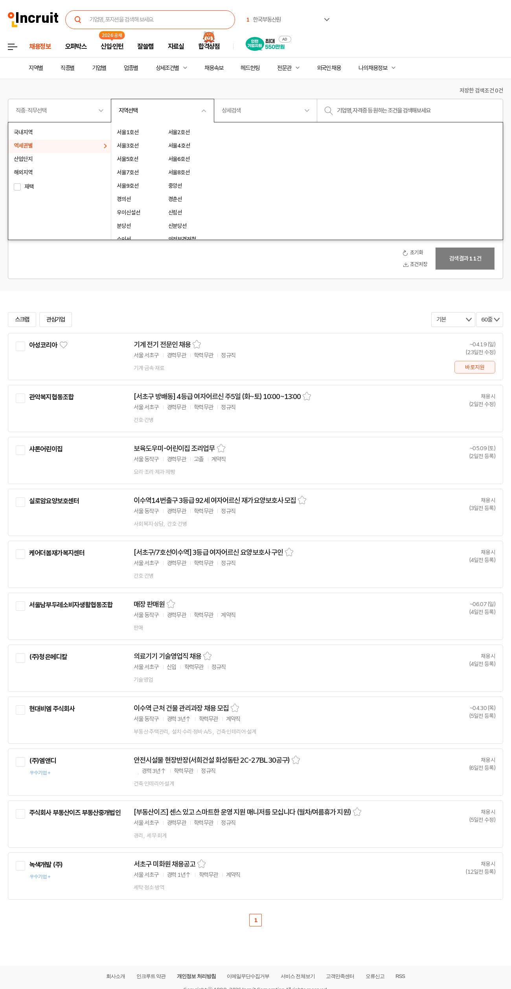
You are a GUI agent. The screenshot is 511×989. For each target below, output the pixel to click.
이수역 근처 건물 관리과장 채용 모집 (181, 708)
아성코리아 (43, 345)
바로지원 (474, 367)
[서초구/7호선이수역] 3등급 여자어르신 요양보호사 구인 (208, 552)
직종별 (68, 68)
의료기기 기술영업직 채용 (167, 656)
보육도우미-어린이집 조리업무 (174, 448)
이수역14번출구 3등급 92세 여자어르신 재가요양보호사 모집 (215, 500)
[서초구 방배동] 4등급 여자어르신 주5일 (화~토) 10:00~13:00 (217, 396)
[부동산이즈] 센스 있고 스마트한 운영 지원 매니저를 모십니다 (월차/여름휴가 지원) (242, 812)
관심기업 (55, 320)
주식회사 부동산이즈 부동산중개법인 (75, 812)
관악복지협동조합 (51, 397)
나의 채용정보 (372, 68)
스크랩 (22, 320)
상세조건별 (167, 68)
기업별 (99, 68)
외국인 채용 (329, 68)
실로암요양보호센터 (54, 501)
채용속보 (213, 68)
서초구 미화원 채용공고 (164, 864)
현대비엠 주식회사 (52, 708)
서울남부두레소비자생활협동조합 (70, 605)
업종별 (131, 68)
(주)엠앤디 (42, 760)
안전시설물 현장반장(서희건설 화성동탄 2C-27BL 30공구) (212, 760)
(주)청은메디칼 (48, 657)
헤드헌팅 (250, 68)
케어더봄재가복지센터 (57, 553)
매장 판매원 (149, 604)
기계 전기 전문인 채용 (162, 344)
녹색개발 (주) (45, 864)
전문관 (284, 68)
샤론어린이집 (45, 449)
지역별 (36, 68)
